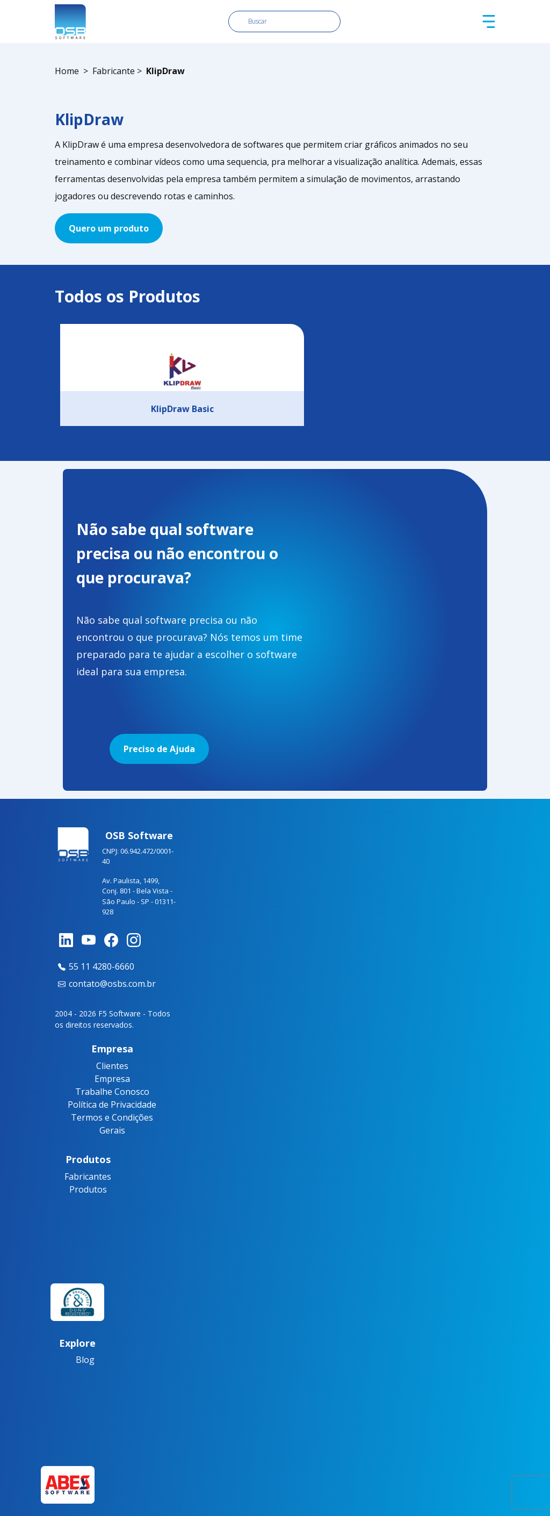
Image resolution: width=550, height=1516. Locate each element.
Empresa (112, 1079)
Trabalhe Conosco (112, 1092)
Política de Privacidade (112, 1104)
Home (67, 71)
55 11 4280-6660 (94, 966)
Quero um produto (109, 228)
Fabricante (113, 71)
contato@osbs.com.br (105, 984)
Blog (85, 1360)
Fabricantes (87, 1176)
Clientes (112, 1066)
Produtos (88, 1189)
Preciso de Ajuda (159, 749)
